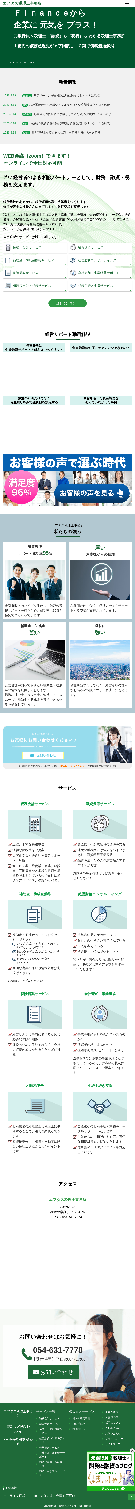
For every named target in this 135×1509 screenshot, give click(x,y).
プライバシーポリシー (118, 1438)
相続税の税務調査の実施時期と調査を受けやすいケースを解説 (56, 123)
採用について (113, 1422)
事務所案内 (111, 1412)
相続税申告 (78, 1429)
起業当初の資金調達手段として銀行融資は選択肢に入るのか (57, 114)
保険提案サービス (49, 1447)
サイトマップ (113, 1444)
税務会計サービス (49, 1418)
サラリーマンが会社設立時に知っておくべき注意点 (51, 95)
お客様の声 (111, 1417)
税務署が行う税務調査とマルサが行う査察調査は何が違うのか (56, 104)
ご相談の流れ (113, 1428)
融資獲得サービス (49, 1423)
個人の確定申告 (81, 1418)
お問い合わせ (53, 1372)
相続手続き (78, 1423)
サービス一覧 (45, 1411)
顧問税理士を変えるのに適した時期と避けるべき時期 (51, 132)
